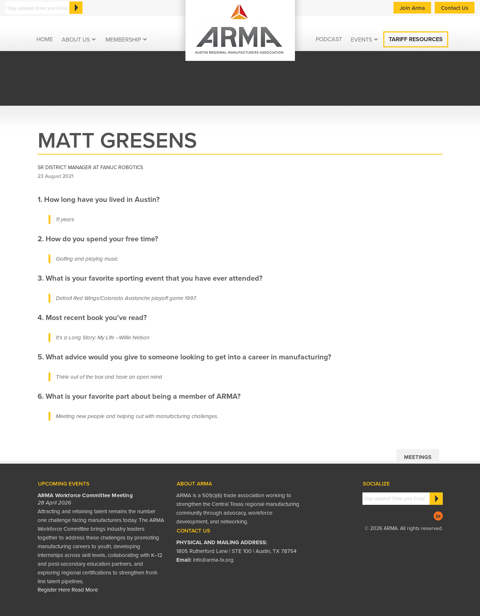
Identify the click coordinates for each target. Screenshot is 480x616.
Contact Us (454, 8)
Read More (85, 589)
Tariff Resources (416, 39)
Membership (123, 39)
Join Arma (412, 8)
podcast (329, 39)
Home (45, 39)
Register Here (54, 589)
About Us (76, 39)
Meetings (417, 457)
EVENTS (361, 39)
